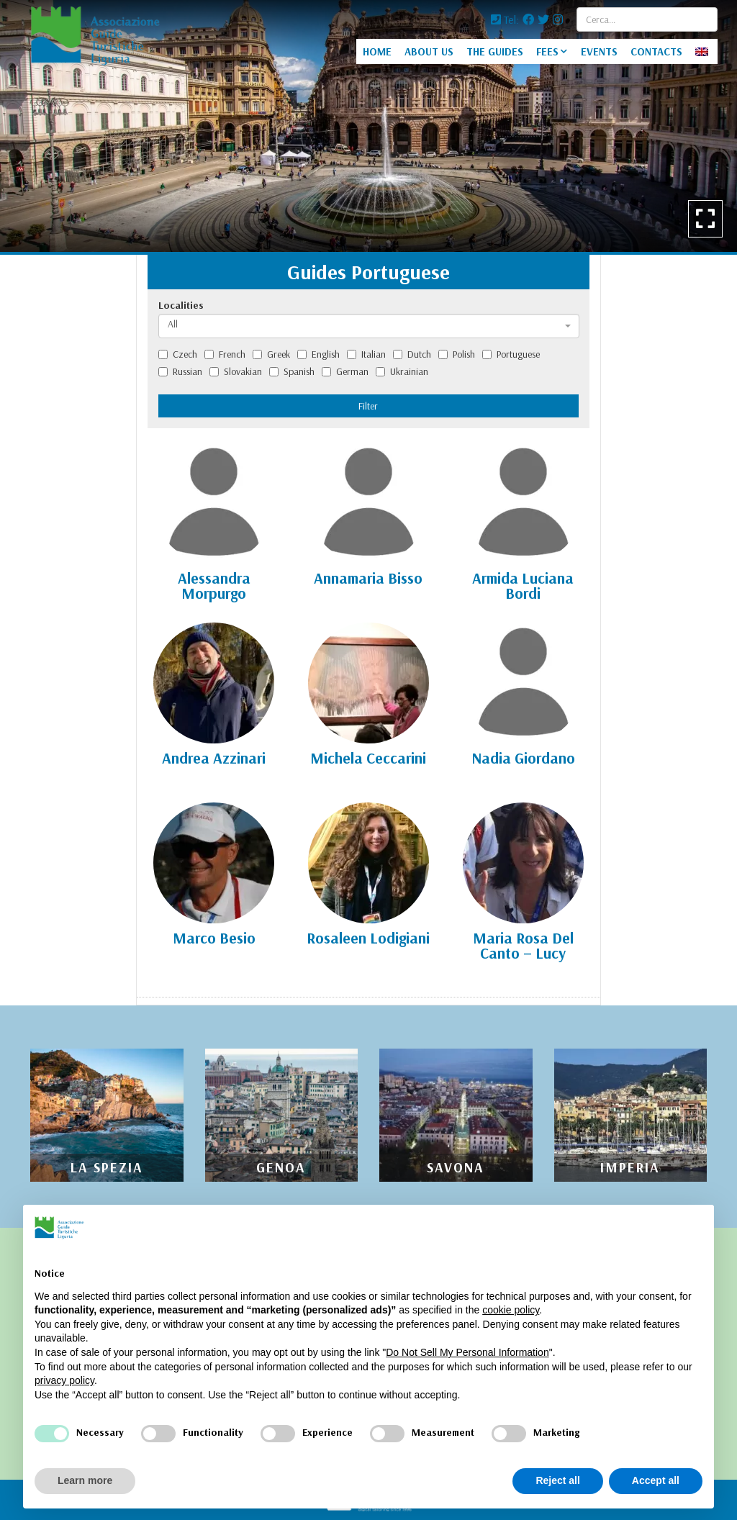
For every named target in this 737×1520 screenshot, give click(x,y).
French (224, 354)
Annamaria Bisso (368, 578)
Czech (177, 354)
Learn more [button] (85, 1480)
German (345, 371)
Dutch (412, 354)
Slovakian (235, 371)
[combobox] (368, 326)
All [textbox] (173, 324)
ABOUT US (428, 51)
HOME (377, 51)
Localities (181, 305)
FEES (547, 51)
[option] (368, 126)
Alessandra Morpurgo (214, 585)
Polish (456, 354)
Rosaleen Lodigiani (368, 937)
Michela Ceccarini (368, 757)
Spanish (292, 371)
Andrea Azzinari (214, 757)
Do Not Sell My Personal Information (467, 1352)
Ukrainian (402, 371)
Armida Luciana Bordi (523, 585)
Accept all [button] (655, 1480)
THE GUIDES (494, 51)
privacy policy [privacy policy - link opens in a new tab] (64, 1380)
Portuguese (511, 354)
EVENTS (599, 51)
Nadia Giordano (523, 757)
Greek (271, 354)
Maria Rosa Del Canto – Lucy (523, 945)
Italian (366, 354)
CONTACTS (656, 51)
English (318, 354)
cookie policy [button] (510, 1310)
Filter (368, 405)
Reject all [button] (557, 1480)
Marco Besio (214, 937)
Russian (180, 371)
